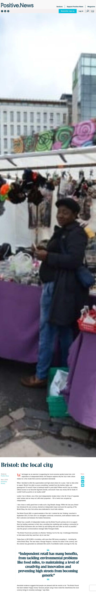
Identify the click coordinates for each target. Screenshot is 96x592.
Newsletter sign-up (68, 11)
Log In (81, 11)
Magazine (91, 7)
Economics (4, 481)
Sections (60, 7)
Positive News (5, 476)
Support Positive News (75, 7)
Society (3, 483)
